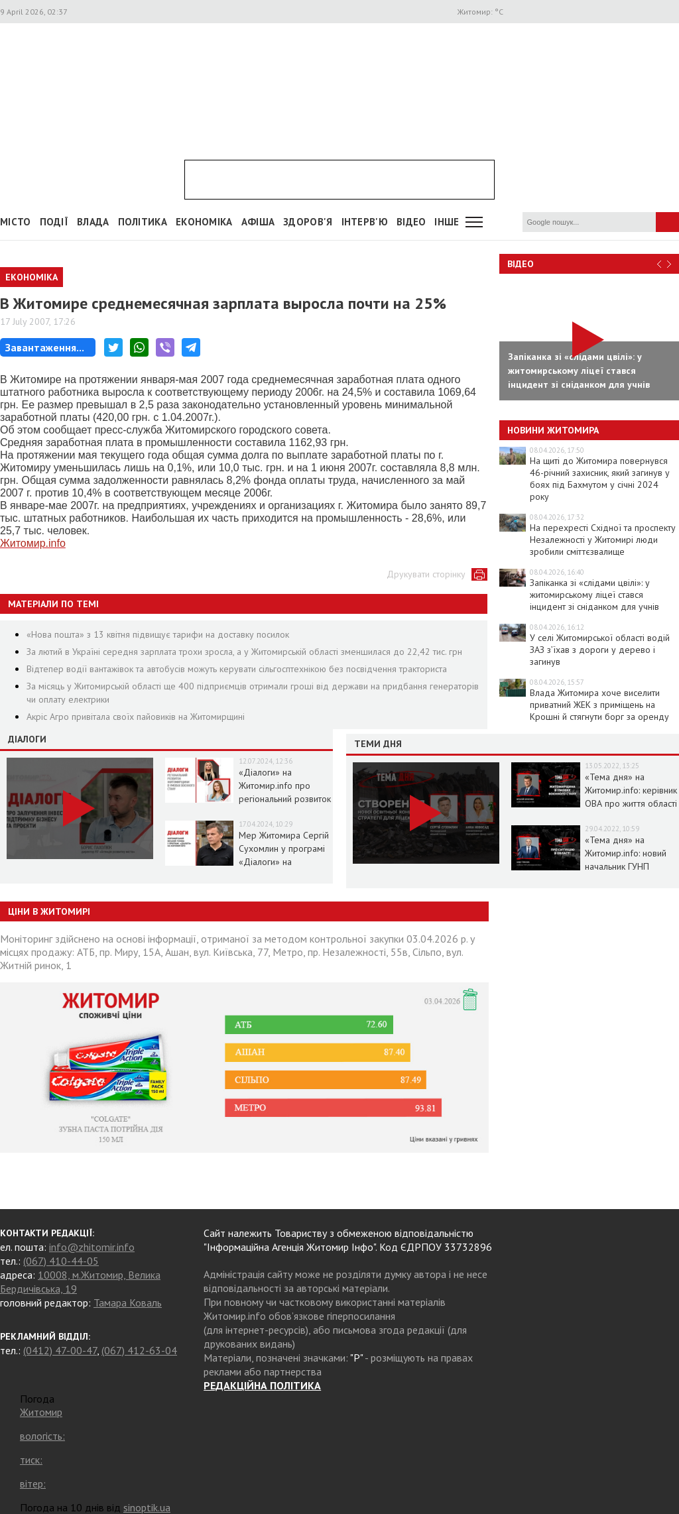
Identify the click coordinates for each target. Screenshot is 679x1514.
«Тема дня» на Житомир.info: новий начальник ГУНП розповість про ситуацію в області (625, 866)
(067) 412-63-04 (139, 1350)
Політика (142, 221)
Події (54, 221)
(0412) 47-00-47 (60, 1350)
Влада (93, 221)
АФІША (258, 221)
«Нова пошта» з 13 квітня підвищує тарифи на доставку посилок (158, 634)
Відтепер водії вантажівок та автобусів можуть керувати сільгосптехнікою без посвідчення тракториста (237, 669)
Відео (520, 264)
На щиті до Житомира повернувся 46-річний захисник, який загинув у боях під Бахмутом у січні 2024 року (600, 478)
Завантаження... (44, 347)
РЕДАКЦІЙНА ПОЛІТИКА (262, 1385)
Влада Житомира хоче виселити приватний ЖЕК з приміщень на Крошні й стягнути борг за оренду (599, 705)
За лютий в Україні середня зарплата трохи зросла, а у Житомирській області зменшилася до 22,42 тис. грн (244, 652)
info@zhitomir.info (92, 1246)
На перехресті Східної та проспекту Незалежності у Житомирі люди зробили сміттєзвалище (603, 539)
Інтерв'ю (364, 221)
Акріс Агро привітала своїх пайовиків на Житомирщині (136, 717)
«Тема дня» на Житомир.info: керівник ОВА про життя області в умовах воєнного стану (631, 803)
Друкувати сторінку (426, 574)
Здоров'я (307, 221)
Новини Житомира (553, 430)
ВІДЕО (411, 221)
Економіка (204, 221)
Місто (15, 221)
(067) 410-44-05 (61, 1260)
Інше (446, 221)
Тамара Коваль (127, 1302)
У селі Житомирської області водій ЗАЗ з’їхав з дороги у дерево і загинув (600, 650)
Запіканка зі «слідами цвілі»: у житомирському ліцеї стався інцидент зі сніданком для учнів (594, 594)
